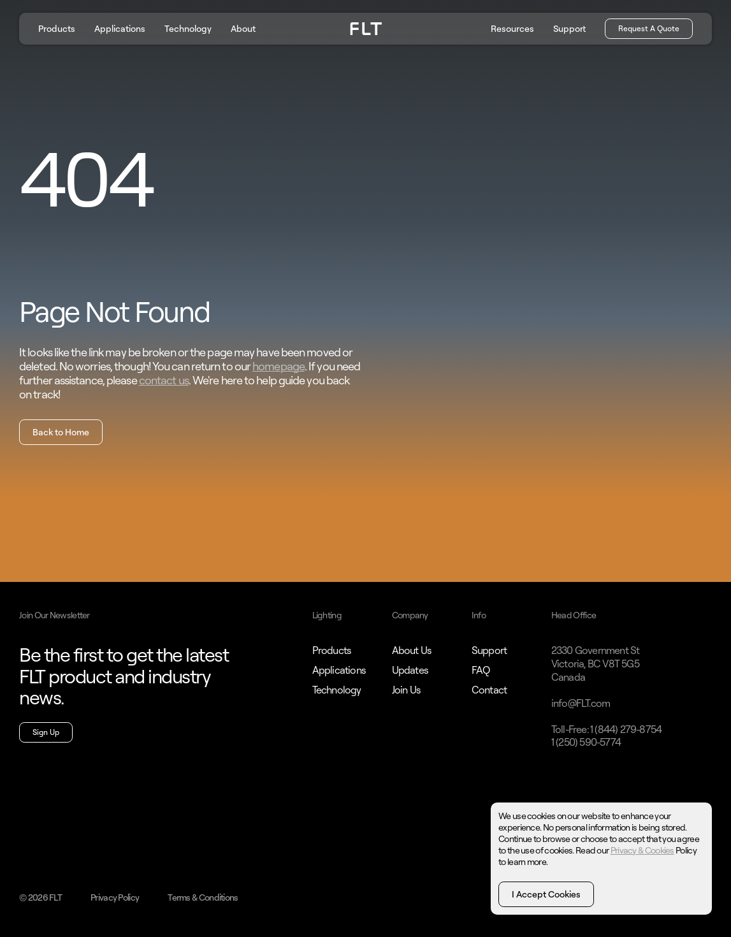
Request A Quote (648, 28)
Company (410, 614)
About (243, 28)
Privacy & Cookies (642, 850)
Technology (188, 28)
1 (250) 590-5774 (586, 742)
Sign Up (46, 732)
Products (56, 28)
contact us (164, 380)
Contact (489, 689)
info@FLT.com (580, 703)
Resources (512, 28)
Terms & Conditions (203, 897)
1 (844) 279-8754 (626, 729)
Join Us (406, 689)
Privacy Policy (114, 897)
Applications (119, 28)
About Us (411, 650)
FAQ (481, 670)
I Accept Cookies (546, 894)
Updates (410, 670)
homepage (278, 366)
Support (569, 28)
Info (479, 614)
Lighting (327, 614)
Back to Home (61, 431)
